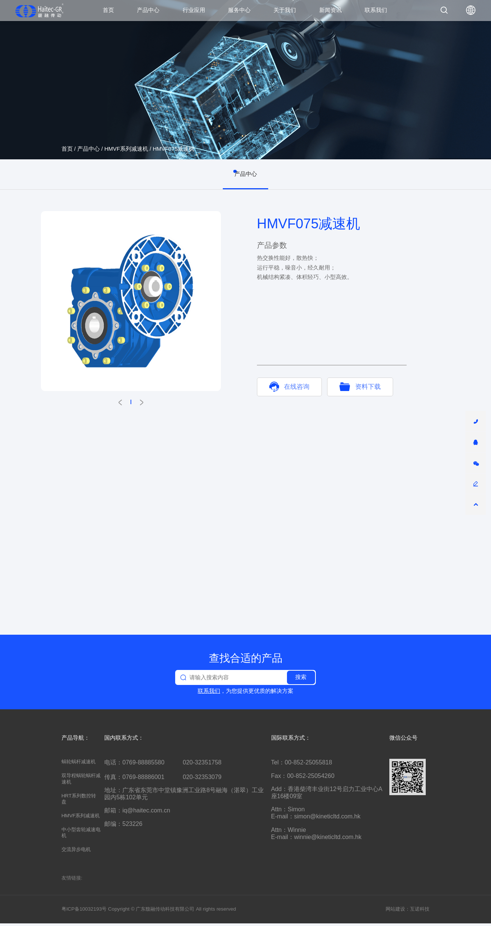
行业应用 (194, 10)
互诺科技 (419, 911)
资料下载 (360, 386)
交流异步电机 (76, 852)
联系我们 (376, 10)
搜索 (300, 680)
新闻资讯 (330, 10)
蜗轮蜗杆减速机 (79, 764)
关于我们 (284, 10)
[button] (120, 402)
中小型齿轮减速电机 (81, 835)
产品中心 (148, 10)
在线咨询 (289, 387)
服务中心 (239, 10)
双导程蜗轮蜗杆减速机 (81, 781)
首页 (108, 10)
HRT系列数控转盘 (79, 801)
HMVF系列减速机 (126, 149)
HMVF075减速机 (173, 149)
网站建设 (395, 911)
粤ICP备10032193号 (84, 911)
